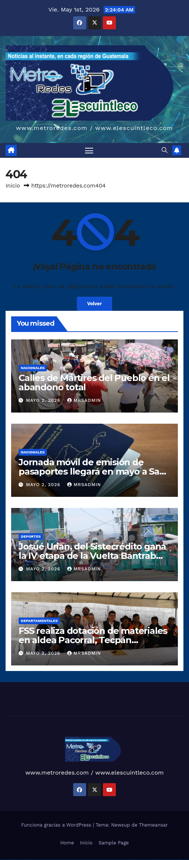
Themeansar (153, 825)
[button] (164, 150)
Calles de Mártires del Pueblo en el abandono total (94, 382)
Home (67, 843)
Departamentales (39, 621)
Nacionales (33, 368)
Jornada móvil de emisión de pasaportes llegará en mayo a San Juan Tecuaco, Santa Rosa (92, 471)
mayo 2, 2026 (44, 400)
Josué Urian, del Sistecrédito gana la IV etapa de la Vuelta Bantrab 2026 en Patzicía (92, 555)
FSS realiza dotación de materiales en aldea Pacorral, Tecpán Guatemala (93, 640)
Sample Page (113, 843)
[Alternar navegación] (89, 150)
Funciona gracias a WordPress (57, 825)
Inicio (13, 185)
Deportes (31, 536)
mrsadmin (84, 400)
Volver (94, 303)
